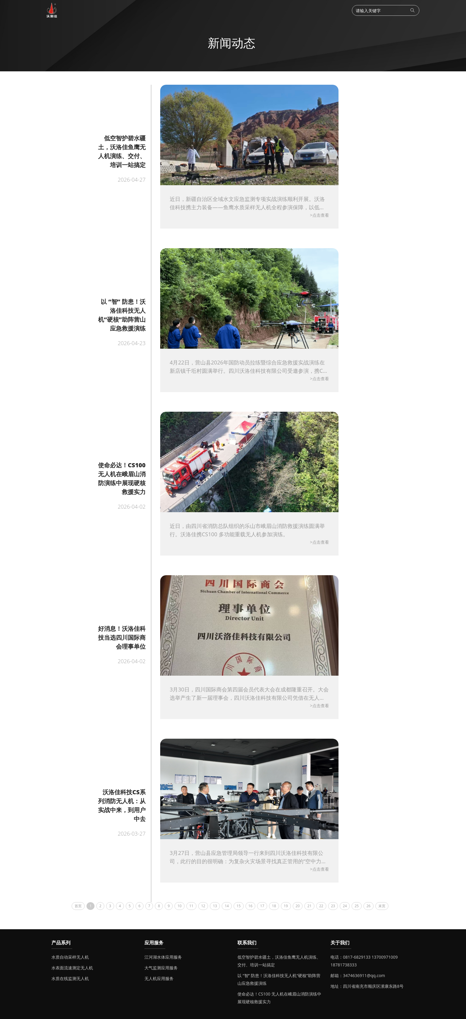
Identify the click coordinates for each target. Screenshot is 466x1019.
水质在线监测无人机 (70, 978)
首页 (78, 905)
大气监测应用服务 (161, 968)
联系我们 (246, 942)
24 (345, 905)
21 (309, 905)
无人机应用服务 (159, 978)
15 (239, 905)
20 (298, 905)
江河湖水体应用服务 (163, 957)
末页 (381, 905)
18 (274, 905)
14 (227, 905)
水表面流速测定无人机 (72, 968)
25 (357, 905)
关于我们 (340, 942)
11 (191, 905)
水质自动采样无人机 (70, 957)
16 (250, 905)
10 (179, 905)
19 (286, 905)
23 (333, 905)
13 (215, 905)
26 (368, 905)
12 (203, 905)
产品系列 (60, 942)
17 (262, 905)
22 (321, 905)
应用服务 (153, 942)
